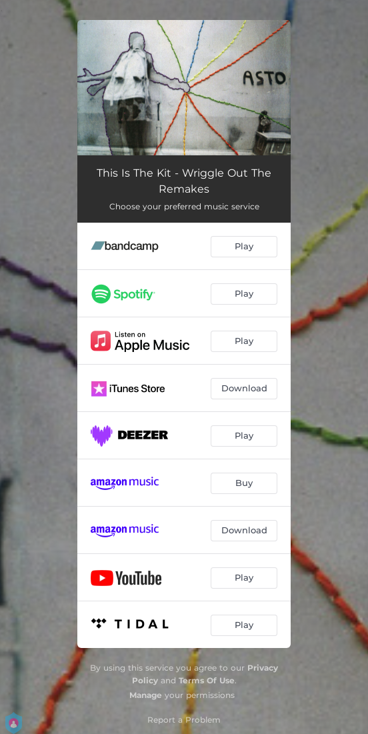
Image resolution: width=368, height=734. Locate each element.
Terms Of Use (207, 680)
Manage (145, 695)
